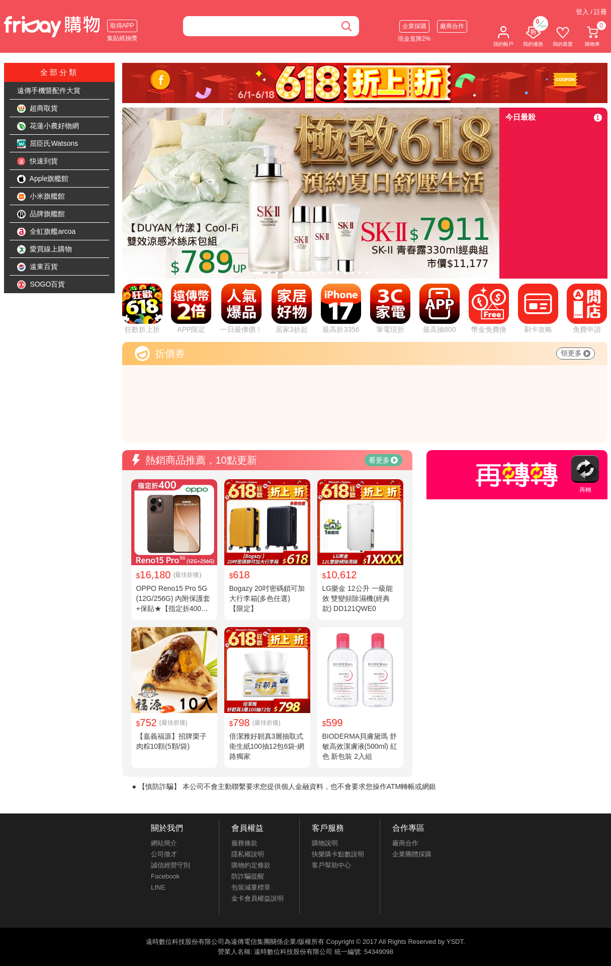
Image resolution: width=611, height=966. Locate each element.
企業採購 (414, 26)
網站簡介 (164, 843)
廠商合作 (452, 26)
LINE (158, 887)
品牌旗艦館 (41, 214)
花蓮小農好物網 (48, 126)
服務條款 (244, 843)
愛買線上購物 (44, 249)
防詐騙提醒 (247, 876)
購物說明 (325, 843)
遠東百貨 (37, 267)
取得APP (122, 25)
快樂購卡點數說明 (338, 854)
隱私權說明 (247, 854)
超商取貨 (37, 108)
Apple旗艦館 (43, 179)
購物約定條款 (251, 865)
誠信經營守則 (170, 865)
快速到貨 (37, 161)
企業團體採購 (411, 854)
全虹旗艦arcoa (46, 231)
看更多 (383, 460)
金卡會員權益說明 (257, 898)
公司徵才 (164, 854)
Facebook (165, 876)
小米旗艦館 (41, 196)
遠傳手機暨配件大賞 (48, 90)
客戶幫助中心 (331, 865)
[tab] (257, 273)
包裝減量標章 (251, 887)
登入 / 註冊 (591, 12)
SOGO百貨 (41, 284)
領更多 (575, 353)
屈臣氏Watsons (47, 143)
